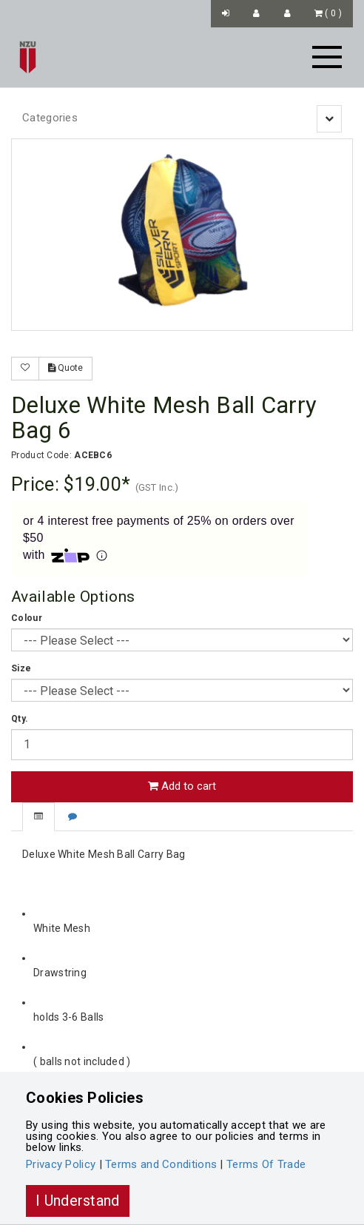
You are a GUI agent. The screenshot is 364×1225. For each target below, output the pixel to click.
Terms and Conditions (161, 1164)
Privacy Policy (60, 1164)
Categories (50, 117)
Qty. (19, 719)
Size (21, 668)
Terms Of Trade (266, 1164)
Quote (65, 368)
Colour (26, 618)
